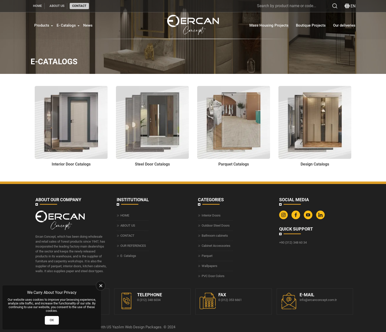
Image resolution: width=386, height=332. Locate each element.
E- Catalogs (66, 25)
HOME (37, 6)
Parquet (207, 256)
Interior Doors (211, 215)
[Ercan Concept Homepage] (193, 25)
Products (41, 25)
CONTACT (79, 6)
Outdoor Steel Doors (216, 225)
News (88, 25)
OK (52, 320)
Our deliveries (344, 25)
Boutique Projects (311, 25)
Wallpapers (209, 266)
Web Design (135, 327)
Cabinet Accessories (216, 246)
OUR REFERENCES (133, 246)
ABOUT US (56, 6)
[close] (101, 286)
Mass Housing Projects (269, 25)
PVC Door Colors (213, 276)
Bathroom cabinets (215, 235)
